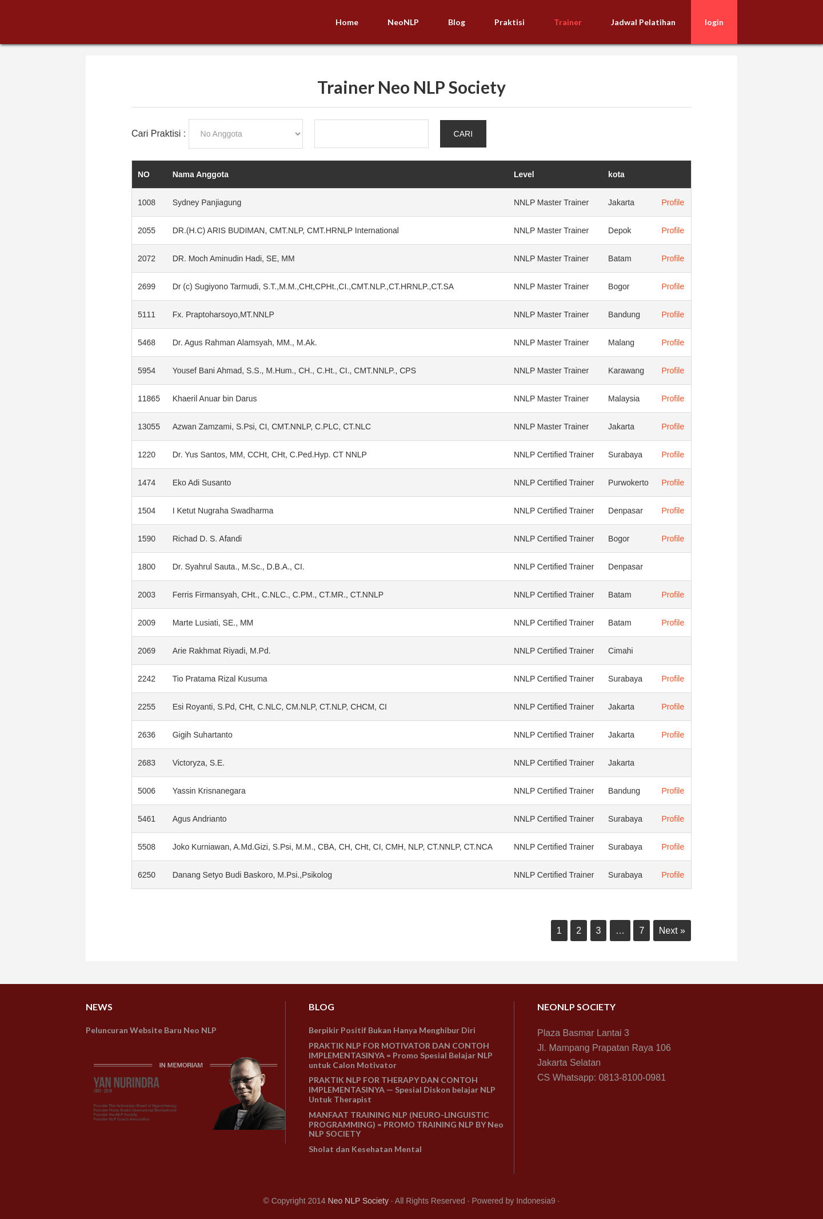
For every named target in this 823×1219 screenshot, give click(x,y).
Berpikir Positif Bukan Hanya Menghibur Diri (392, 1030)
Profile (673, 202)
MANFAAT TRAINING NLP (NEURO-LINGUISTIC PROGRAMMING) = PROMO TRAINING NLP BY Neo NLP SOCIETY (406, 1124)
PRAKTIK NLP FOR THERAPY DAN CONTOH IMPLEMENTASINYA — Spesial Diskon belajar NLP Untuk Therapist (402, 1089)
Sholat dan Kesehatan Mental (365, 1149)
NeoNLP (171, 21)
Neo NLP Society (358, 1200)
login (714, 22)
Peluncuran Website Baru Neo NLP (151, 1030)
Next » (672, 930)
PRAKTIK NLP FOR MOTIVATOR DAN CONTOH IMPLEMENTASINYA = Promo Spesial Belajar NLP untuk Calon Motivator (401, 1055)
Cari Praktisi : (160, 133)
